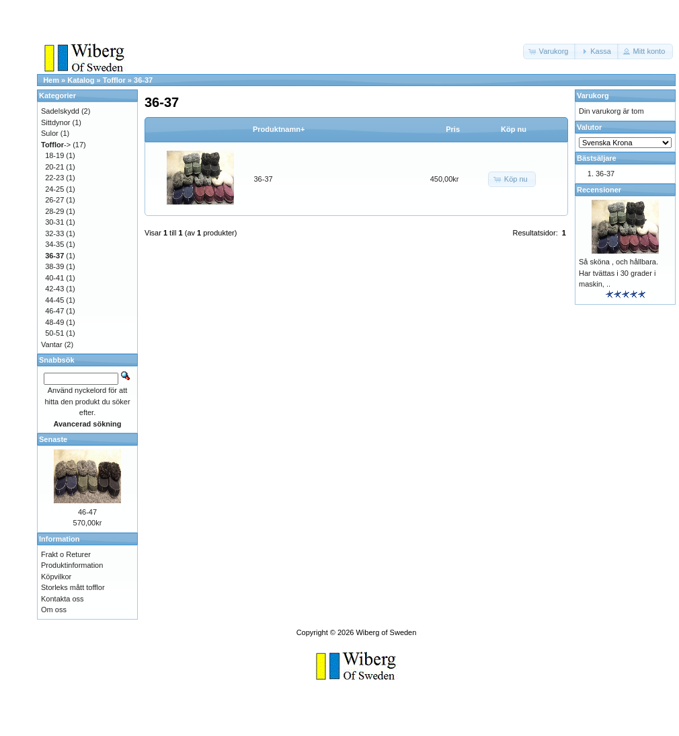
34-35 (54, 244)
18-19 (54, 155)
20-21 (54, 167)
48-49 (54, 322)
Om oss (54, 609)
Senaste (53, 439)
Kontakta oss (62, 599)
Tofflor (114, 80)
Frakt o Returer (66, 554)
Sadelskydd (60, 111)
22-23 (54, 178)
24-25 (54, 189)
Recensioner (599, 190)
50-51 (54, 333)
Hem (51, 80)
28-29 (54, 211)
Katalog (80, 80)
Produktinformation (72, 565)
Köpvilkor (56, 577)
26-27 (54, 200)
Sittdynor (55, 122)
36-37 (143, 80)
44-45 (54, 300)
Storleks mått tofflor (73, 587)
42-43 (54, 289)
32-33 (54, 233)
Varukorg (593, 95)
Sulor (49, 133)
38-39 (54, 266)
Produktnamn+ (279, 129)
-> (56, 145)
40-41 (54, 278)
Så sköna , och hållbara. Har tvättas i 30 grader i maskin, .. (618, 273)
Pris (453, 129)
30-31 (54, 222)
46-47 (54, 311)
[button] (550, 51)
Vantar (52, 344)
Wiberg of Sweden (386, 632)
